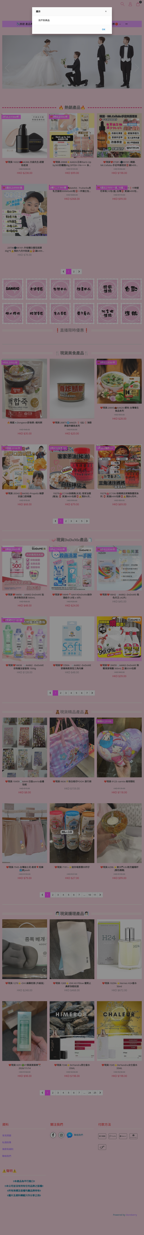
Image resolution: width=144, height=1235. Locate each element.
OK (103, 29)
